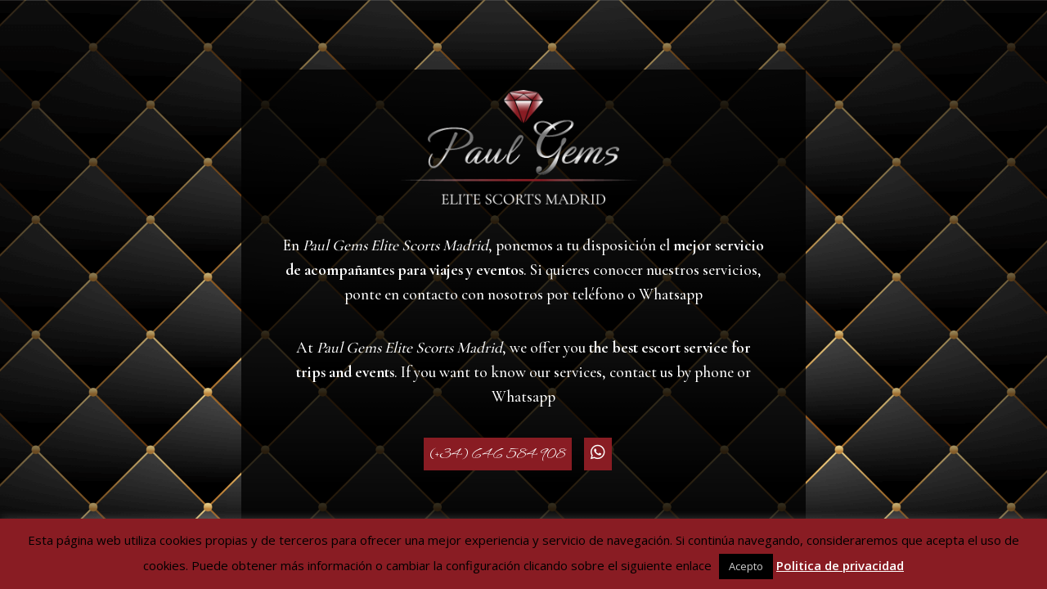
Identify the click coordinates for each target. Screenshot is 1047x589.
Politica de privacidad (840, 565)
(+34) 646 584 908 (497, 454)
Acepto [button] (746, 566)
